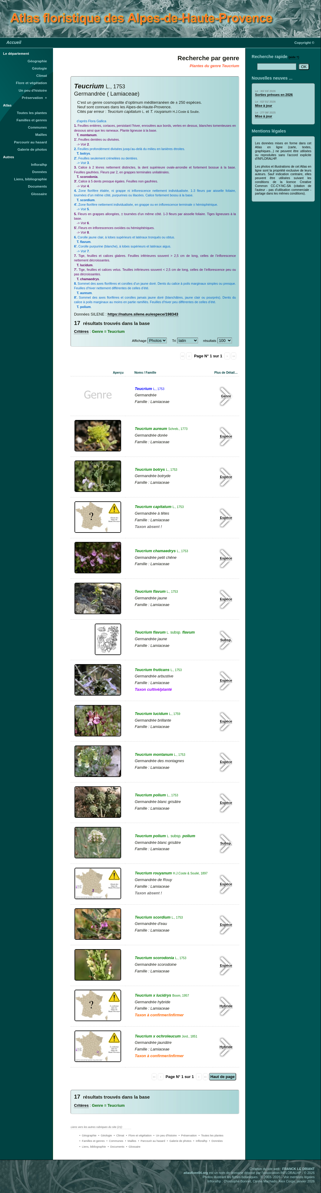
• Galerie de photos (179, 1140)
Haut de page (222, 1076)
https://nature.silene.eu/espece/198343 (143, 314)
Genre (226, 396)
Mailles (41, 134)
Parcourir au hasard (30, 142)
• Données (216, 1140)
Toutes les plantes (32, 113)
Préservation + (34, 98)
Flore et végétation (31, 83)
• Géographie (87, 1135)
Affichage (139, 340)
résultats (210, 340)
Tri (174, 340)
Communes (37, 127)
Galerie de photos (32, 149)
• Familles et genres (92, 1140)
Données (39, 172)
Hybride (226, 1006)
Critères (81, 331)
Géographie (37, 61)
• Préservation (188, 1135)
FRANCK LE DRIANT (298, 1169)
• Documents (116, 1146)
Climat (41, 75)
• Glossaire (133, 1146)
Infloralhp (39, 164)
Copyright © (304, 42)
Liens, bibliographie (30, 179)
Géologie (39, 68)
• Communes (115, 1140)
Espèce (226, 436)
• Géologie (105, 1135)
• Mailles (130, 1140)
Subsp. (226, 640)
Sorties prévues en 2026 (274, 95)
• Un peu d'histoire (165, 1135)
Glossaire (39, 194)
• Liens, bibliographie (92, 1146)
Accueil (13, 42)
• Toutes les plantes (211, 1135)
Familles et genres (32, 120)
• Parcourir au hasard (151, 1140)
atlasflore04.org (196, 1173)
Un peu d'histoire (32, 90)
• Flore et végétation (139, 1135)
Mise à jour (263, 105)
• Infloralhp (200, 1140)
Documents (37, 186)
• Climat (119, 1135)
